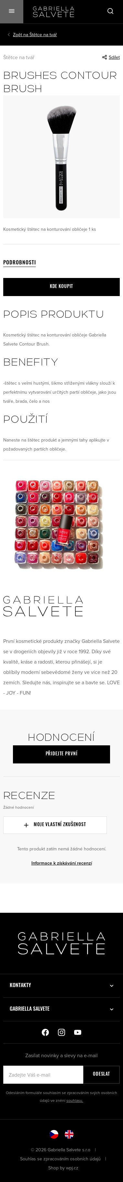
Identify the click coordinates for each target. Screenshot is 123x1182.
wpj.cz (72, 1168)
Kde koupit (61, 286)
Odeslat (101, 1074)
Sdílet (111, 57)
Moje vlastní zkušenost (55, 825)
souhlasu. (74, 1100)
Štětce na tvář (35, 34)
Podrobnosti (19, 263)
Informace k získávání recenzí (61, 863)
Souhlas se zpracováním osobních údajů (61, 1158)
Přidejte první (62, 754)
